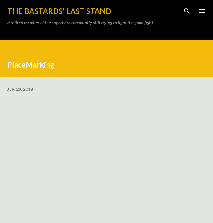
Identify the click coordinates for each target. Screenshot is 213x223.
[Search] (187, 11)
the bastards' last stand (59, 11)
